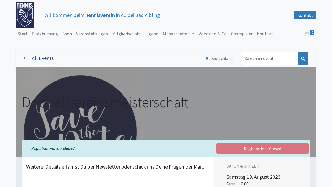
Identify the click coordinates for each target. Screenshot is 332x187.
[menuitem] (23, 33)
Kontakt (305, 15)
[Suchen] (303, 58)
